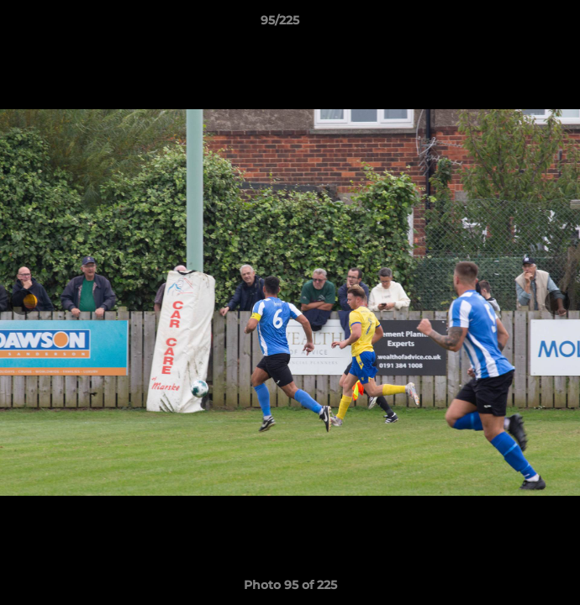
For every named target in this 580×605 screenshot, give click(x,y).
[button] (519, 24)
